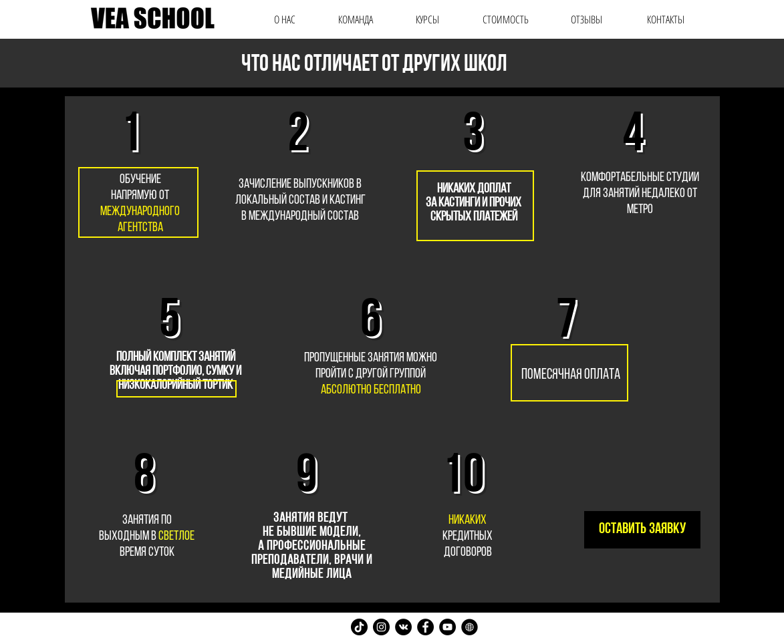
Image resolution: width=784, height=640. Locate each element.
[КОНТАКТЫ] (666, 19)
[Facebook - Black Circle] (425, 627)
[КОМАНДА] (356, 19)
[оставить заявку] (642, 529)
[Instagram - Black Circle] (381, 627)
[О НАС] (285, 19)
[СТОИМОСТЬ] (505, 19)
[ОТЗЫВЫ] (586, 19)
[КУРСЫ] (428, 19)
